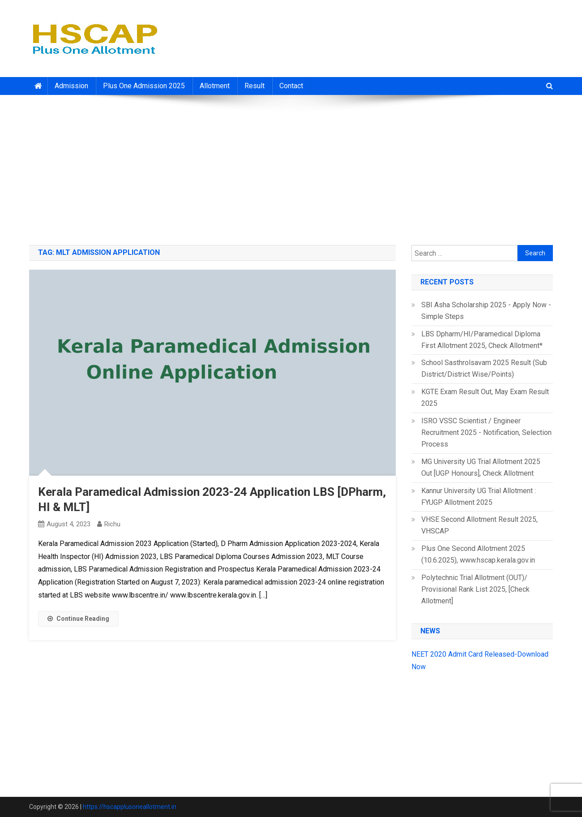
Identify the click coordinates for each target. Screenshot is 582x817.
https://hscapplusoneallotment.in (129, 806)
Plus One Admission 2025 (144, 86)
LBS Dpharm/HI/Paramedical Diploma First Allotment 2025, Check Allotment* (482, 340)
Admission (71, 86)
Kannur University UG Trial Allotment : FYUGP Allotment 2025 (478, 496)
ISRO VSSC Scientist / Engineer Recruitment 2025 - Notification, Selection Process (486, 432)
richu (112, 524)
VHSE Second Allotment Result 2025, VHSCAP (479, 525)
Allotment (215, 86)
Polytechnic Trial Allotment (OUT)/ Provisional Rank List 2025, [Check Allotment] (475, 589)
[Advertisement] (291, 166)
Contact (291, 86)
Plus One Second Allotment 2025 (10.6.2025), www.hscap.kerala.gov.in (478, 554)
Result (254, 86)
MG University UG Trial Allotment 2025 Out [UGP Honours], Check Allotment (480, 467)
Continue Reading (78, 618)
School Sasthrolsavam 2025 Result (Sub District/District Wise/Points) (484, 368)
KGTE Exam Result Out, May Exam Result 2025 (485, 397)
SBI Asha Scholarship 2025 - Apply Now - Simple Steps (486, 311)
